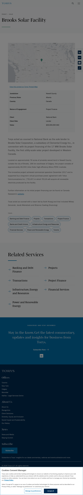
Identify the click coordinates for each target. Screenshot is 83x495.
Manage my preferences (33, 491)
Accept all (50, 491)
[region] (41, 481)
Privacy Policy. (9, 480)
